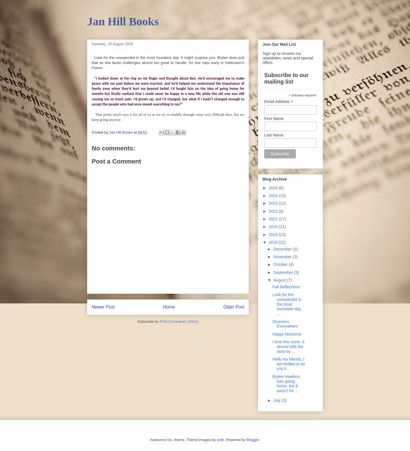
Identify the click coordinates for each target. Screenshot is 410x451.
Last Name (274, 135)
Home (169, 307)
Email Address (278, 101)
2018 (274, 242)
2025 (274, 188)
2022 (274, 211)
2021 (274, 219)
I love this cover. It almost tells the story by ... (288, 347)
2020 (274, 226)
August (280, 280)
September (283, 272)
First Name (274, 118)
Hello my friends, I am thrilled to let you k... (288, 364)
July (277, 400)
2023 (274, 203)
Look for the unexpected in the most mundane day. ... (287, 304)
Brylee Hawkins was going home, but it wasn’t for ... (286, 383)
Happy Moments (287, 334)
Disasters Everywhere (285, 324)
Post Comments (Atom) (179, 321)
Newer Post (103, 307)
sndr (220, 440)
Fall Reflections (286, 287)
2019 (274, 234)
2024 (274, 195)
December (283, 249)
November (283, 257)
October (281, 264)
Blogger (253, 440)
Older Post (233, 307)
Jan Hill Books (123, 21)
